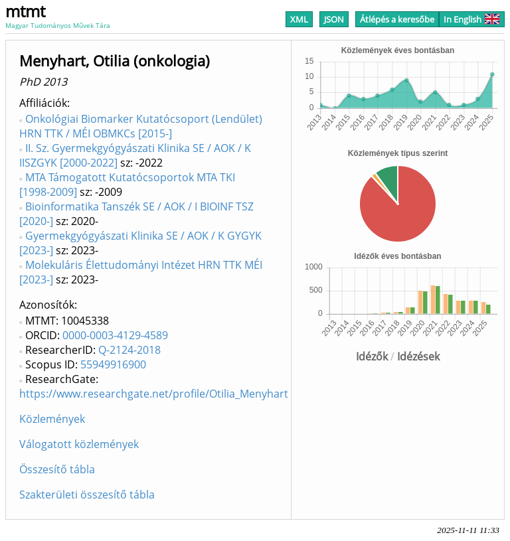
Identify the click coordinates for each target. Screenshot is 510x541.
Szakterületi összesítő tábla (87, 494)
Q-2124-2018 (129, 350)
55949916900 (113, 364)
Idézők (372, 356)
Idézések (418, 356)
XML (299, 19)
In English (472, 19)
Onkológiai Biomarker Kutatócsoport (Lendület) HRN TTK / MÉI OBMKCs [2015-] (140, 126)
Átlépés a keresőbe (397, 19)
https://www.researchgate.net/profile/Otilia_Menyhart (153, 393)
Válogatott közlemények (79, 444)
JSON (334, 19)
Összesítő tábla (57, 469)
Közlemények (52, 419)
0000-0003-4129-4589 (115, 335)
